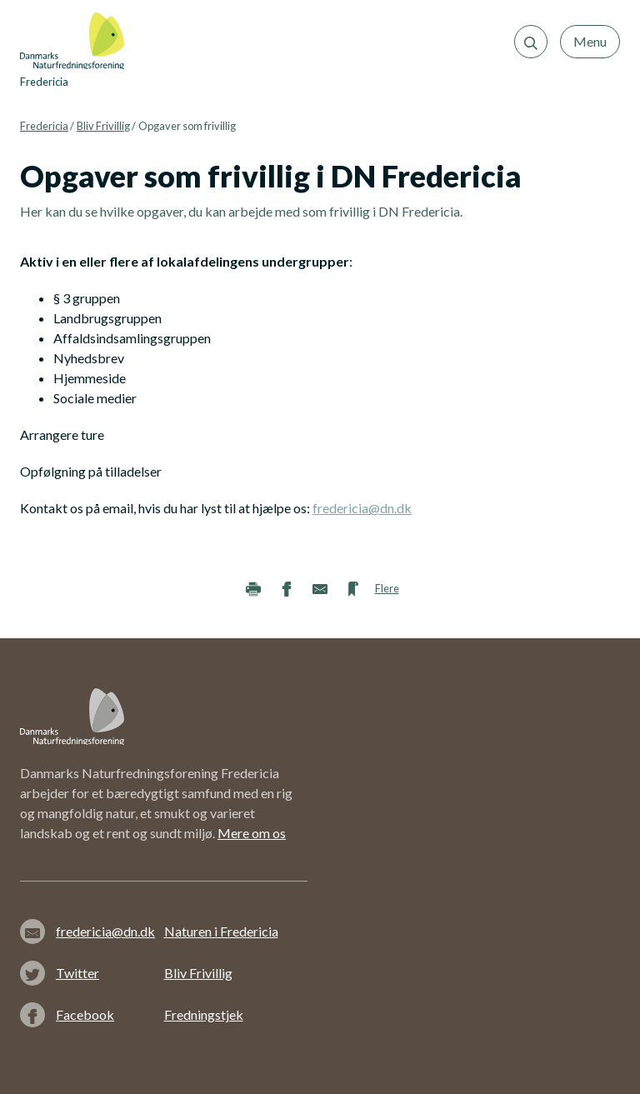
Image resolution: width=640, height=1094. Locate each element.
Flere (387, 588)
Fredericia (44, 125)
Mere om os (252, 833)
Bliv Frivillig (103, 125)
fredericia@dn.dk (362, 508)
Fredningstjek (203, 1014)
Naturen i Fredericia (221, 931)
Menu (590, 41)
